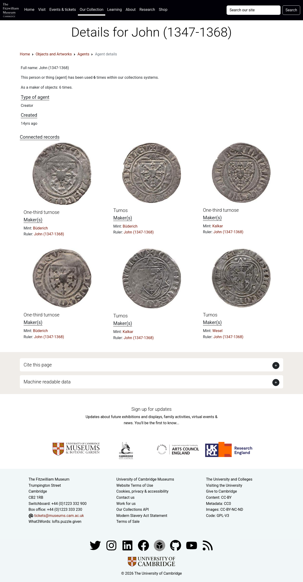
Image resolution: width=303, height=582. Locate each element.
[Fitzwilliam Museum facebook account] (128, 545)
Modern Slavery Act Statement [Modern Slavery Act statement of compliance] (141, 515)
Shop (163, 9)
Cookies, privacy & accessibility (142, 491)
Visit (42, 9)
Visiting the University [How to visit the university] (224, 485)
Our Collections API (132, 509)
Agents (83, 54)
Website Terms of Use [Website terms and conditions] (134, 485)
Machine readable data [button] (47, 382)
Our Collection (91, 9)
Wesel (217, 330)
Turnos (120, 210)
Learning (114, 9)
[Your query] (254, 10)
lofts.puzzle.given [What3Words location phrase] (66, 521)
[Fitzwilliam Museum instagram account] (112, 545)
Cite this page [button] (38, 365)
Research (147, 9)
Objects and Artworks (54, 54)
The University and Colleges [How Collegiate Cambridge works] (229, 479)
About (131, 9)
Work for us (126, 503)
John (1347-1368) (49, 234)
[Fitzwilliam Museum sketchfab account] (160, 545)
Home (30, 9)
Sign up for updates (151, 409)
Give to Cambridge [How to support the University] (221, 491)
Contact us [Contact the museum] (125, 497)
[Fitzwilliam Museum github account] (176, 545)
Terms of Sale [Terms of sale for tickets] (127, 521)
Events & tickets (62, 9)
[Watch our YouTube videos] (192, 545)
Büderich (40, 228)
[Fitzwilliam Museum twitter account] (96, 545)
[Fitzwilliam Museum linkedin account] (144, 545)
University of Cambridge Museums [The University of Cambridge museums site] (145, 479)
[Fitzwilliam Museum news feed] (207, 545)
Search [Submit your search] (291, 10)
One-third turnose (41, 212)
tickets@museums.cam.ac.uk (59, 515)
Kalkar (217, 226)
